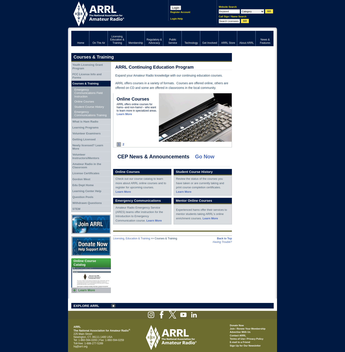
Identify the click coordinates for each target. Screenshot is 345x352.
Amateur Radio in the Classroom (86, 165)
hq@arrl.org (80, 346)
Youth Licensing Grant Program (87, 66)
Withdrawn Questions (87, 203)
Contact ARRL (238, 335)
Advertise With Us (240, 332)
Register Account (180, 12)
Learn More (124, 114)
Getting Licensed (83, 139)
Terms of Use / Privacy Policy (246, 338)
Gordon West (81, 179)
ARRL (114, 13)
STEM (76, 209)
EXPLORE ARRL (86, 306)
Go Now (205, 157)
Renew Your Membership (251, 328)
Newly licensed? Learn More (87, 147)
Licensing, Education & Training (131, 238)
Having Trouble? (222, 242)
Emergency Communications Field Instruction (88, 93)
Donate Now (91, 246)
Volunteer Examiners (86, 133)
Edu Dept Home (83, 185)
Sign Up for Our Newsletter (245, 345)
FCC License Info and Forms (87, 76)
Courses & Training (85, 83)
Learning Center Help (86, 191)
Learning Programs (85, 127)
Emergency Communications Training (90, 113)
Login (175, 7)
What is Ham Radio (85, 121)
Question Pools (82, 197)
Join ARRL (91, 224)
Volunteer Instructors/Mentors (85, 156)
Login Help (176, 18)
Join (232, 328)
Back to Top (224, 238)
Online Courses (84, 101)
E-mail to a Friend (240, 342)
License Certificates (85, 173)
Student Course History (89, 106)
